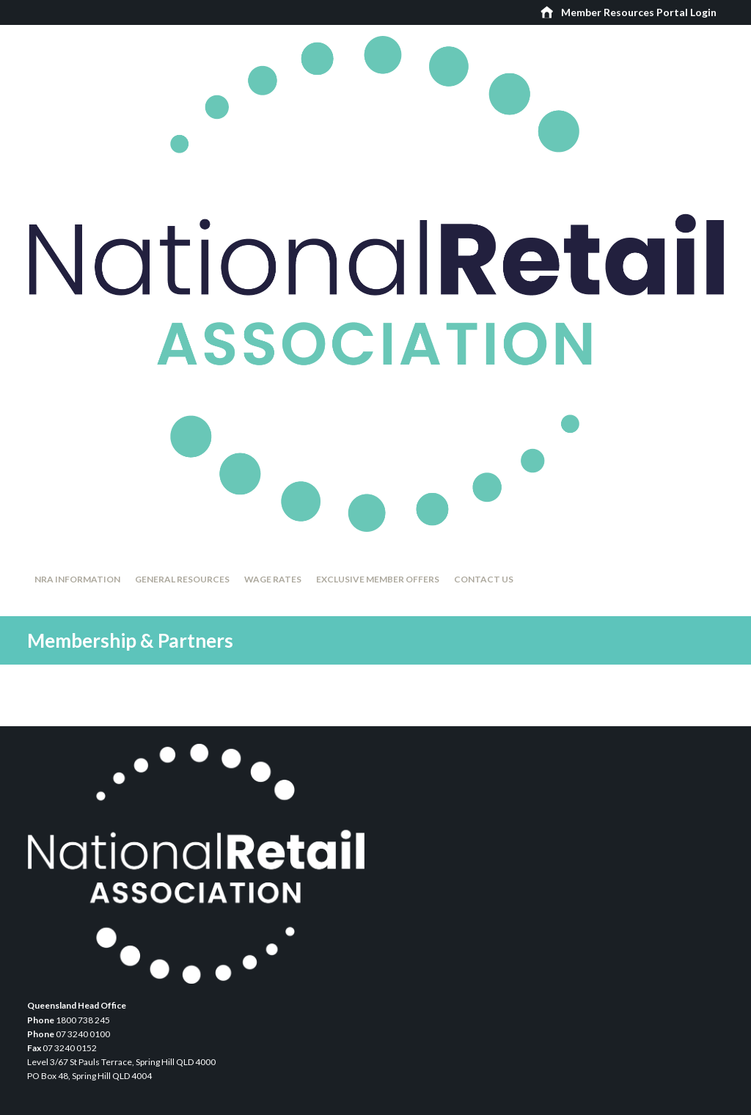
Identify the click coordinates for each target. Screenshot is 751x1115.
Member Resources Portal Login (639, 12)
